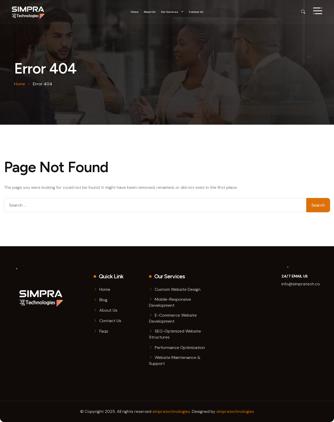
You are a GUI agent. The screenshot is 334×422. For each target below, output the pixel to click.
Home (135, 12)
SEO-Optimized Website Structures (175, 334)
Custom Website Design (177, 289)
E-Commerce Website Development (173, 318)
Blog (103, 300)
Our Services (169, 12)
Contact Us (196, 12)
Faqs (103, 331)
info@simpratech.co (300, 284)
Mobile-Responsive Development (170, 302)
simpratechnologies (171, 411)
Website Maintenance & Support (174, 360)
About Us (150, 12)
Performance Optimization (180, 347)
